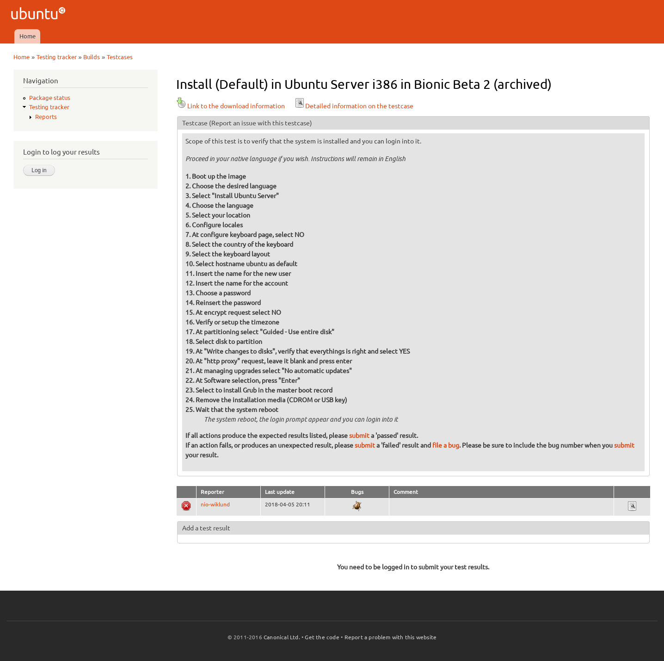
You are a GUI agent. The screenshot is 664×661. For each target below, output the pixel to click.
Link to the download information (230, 106)
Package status (49, 97)
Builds (91, 57)
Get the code (322, 637)
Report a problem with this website (390, 637)
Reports (46, 116)
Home (27, 36)
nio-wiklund (215, 504)
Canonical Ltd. (282, 637)
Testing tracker (57, 57)
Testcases (120, 57)
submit (359, 435)
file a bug (445, 445)
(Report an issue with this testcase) (260, 123)
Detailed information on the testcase (353, 106)
